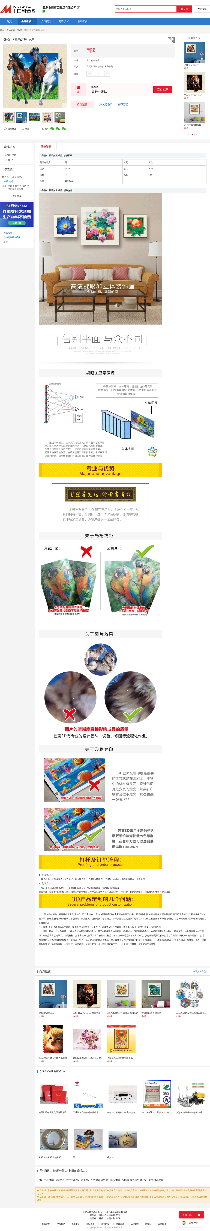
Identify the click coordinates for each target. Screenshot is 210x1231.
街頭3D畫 (115, 1180)
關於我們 (46, 1224)
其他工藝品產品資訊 (92, 1212)
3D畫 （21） (11, 155)
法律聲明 (135, 1224)
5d (145, 1180)
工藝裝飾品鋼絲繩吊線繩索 (85, 1112)
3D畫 (19, 30)
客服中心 (75, 1224)
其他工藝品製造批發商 (116, 1212)
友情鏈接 (162, 1224)
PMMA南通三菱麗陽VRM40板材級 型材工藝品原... (165, 1112)
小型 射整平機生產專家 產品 (189, 1112)
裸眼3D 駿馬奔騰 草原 (109, 1215)
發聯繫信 (82, 104)
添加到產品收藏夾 (12, 237)
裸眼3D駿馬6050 (191, 65)
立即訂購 (123, 104)
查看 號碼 (162, 89)
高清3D (60, 1180)
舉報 (25, 129)
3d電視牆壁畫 (156, 1180)
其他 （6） (10, 159)
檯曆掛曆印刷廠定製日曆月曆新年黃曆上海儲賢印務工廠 (65, 1112)
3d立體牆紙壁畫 (99, 1180)
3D (41, 1180)
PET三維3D (72, 1180)
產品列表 (11, 30)
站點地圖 (90, 1224)
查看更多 (17, 196)
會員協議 (120, 1224)
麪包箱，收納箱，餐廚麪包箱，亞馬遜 (125, 1112)
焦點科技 (108, 1227)
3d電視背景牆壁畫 (132, 1180)
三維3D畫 (49, 1180)
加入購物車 (105, 104)
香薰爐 (110, 1157)
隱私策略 (105, 1224)
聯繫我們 (61, 1224)
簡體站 (148, 1224)
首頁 (2, 30)
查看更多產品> (200, 971)
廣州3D (85, 1180)
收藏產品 (10, 129)
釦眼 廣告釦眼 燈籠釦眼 (50, 1157)
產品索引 (8, 233)
